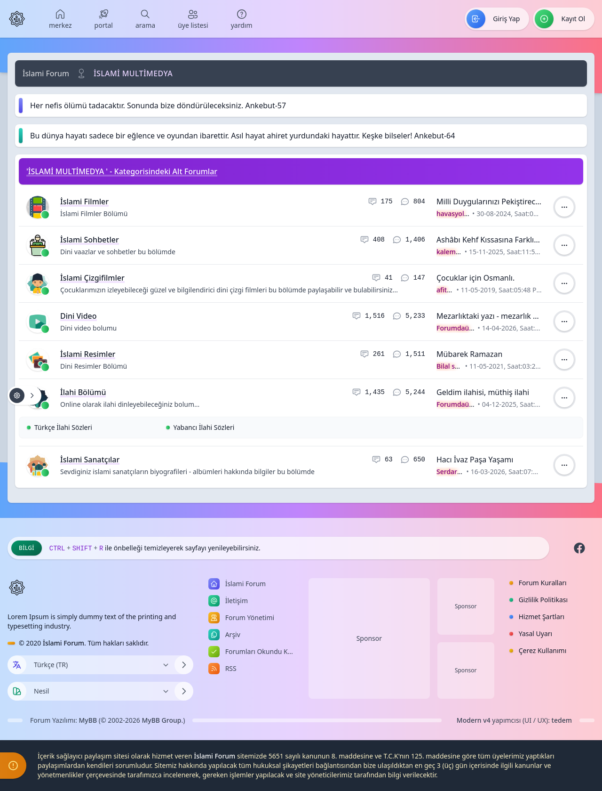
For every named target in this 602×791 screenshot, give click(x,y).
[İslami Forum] (17, 18)
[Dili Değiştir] (100, 664)
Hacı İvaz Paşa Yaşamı (474, 459)
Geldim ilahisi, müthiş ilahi (482, 392)
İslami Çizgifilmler (92, 278)
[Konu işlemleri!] (24, 395)
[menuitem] (60, 19)
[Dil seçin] (17, 664)
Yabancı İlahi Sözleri (204, 427)
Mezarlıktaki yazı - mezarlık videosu (498, 316)
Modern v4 (474, 720)
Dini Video (78, 316)
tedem (562, 720)
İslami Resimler (87, 354)
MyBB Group (161, 720)
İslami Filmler (84, 201)
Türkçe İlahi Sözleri (63, 427)
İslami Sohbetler (89, 239)
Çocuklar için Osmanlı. (475, 278)
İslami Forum (46, 73)
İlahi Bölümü (83, 392)
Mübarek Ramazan (469, 354)
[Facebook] (579, 548)
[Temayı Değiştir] (100, 691)
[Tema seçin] (17, 691)
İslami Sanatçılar (89, 459)
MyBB (88, 720)
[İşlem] (564, 207)
